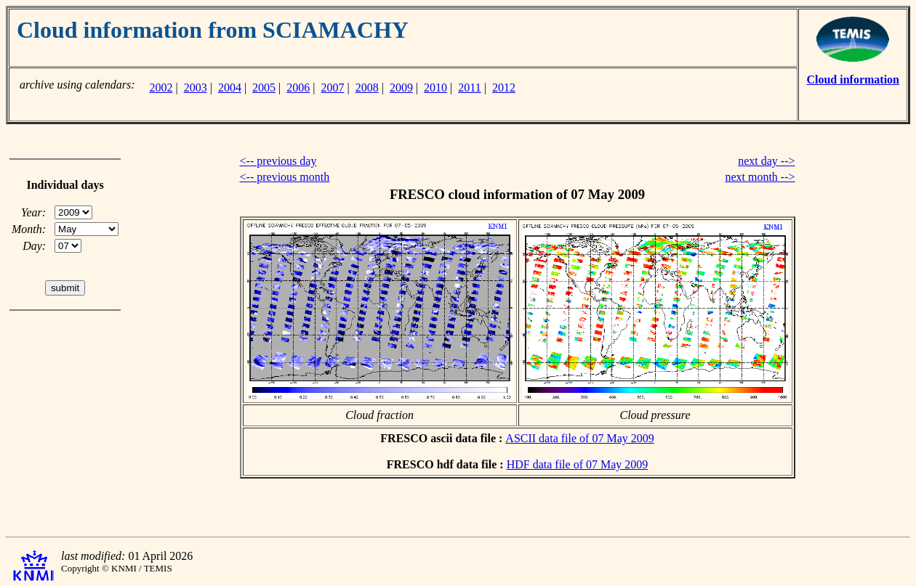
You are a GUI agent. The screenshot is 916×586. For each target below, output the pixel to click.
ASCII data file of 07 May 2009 (579, 438)
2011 (469, 87)
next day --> (766, 161)
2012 (503, 87)
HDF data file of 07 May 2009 (577, 464)
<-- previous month (285, 177)
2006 (298, 87)
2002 (160, 87)
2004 (229, 87)
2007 (333, 87)
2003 (195, 87)
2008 (367, 87)
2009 (401, 87)
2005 (264, 87)
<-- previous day (278, 161)
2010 (435, 87)
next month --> (760, 177)
